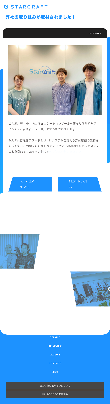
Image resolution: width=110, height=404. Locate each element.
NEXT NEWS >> (79, 184)
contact (55, 363)
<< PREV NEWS (27, 184)
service (55, 337)
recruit (55, 354)
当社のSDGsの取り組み (55, 394)
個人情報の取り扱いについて (55, 385)
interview (55, 345)
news (55, 372)
